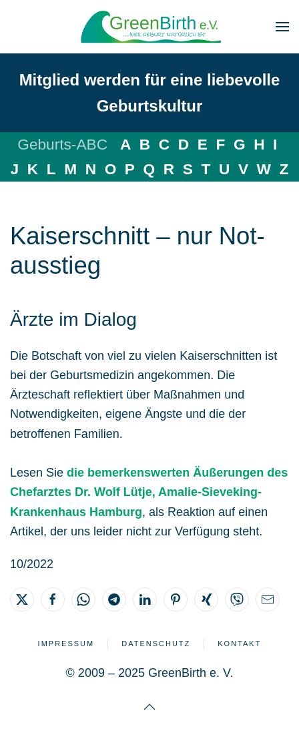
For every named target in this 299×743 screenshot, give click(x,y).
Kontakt (239, 644)
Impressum (66, 644)
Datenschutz (155, 644)
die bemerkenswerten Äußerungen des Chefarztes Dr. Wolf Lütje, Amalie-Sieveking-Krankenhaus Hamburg (149, 492)
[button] (282, 26)
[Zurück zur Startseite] (149, 26)
